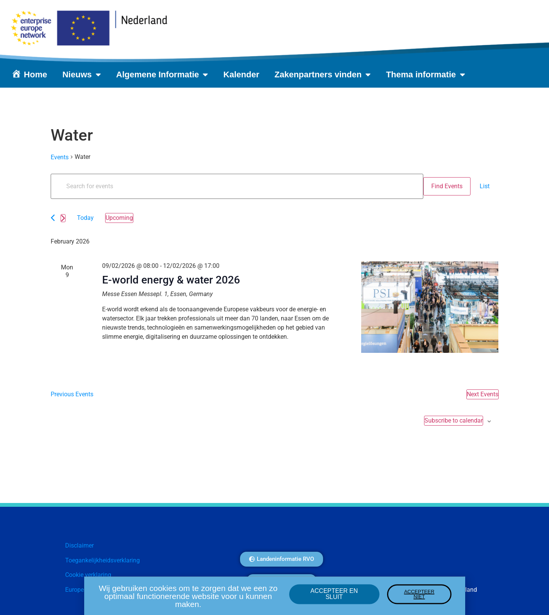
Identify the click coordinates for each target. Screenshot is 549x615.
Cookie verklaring (88, 574)
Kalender (241, 74)
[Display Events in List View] (485, 186)
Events (60, 157)
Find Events (447, 186)
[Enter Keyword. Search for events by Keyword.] (237, 186)
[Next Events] (63, 218)
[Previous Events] (53, 217)
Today (85, 217)
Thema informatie (425, 75)
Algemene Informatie (162, 75)
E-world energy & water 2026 (171, 280)
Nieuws (81, 75)
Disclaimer (79, 545)
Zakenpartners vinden (323, 75)
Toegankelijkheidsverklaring (102, 560)
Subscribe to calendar (453, 420)
